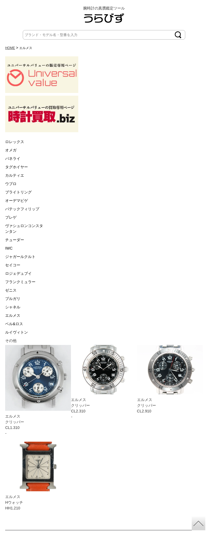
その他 (11, 340)
